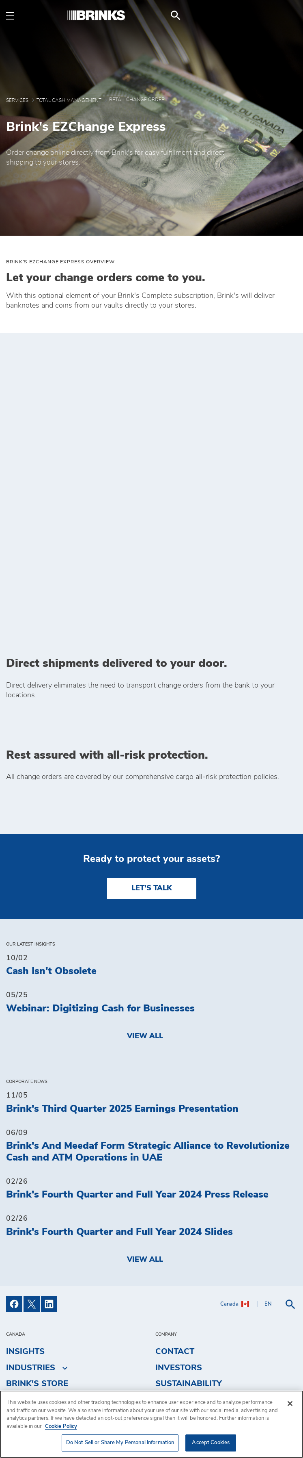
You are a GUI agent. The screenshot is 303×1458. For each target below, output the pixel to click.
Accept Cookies (211, 1442)
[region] (151, 1424)
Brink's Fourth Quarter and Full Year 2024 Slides (119, 1151)
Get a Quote (183, 1379)
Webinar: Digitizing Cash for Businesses (100, 927)
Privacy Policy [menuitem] (189, 1335)
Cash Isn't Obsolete (51, 890)
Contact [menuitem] (174, 1270)
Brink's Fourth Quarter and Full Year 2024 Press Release (137, 1114)
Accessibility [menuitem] (185, 1319)
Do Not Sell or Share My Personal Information (212, 1357)
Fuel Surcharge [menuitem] (43, 1319)
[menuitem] (287, 15)
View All (145, 955)
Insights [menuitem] (25, 1270)
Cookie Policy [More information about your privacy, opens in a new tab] (61, 1426)
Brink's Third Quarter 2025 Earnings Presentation (122, 1028)
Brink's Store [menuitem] (37, 1302)
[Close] (290, 1403)
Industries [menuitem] (30, 1286)
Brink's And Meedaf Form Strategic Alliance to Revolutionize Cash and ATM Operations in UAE (148, 1070)
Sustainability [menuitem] (188, 1302)
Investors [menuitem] (178, 1286)
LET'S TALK (151, 807)
